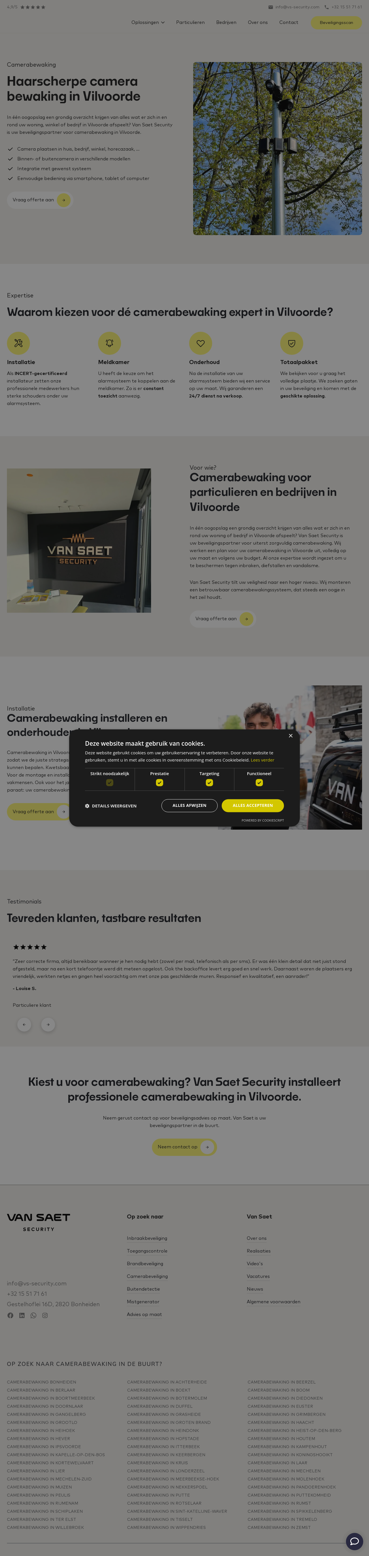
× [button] (290, 736)
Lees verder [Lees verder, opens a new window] (262, 760)
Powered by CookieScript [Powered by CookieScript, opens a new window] (263, 820)
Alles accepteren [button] (253, 805)
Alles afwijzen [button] (190, 805)
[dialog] (184, 777)
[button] (111, 805)
